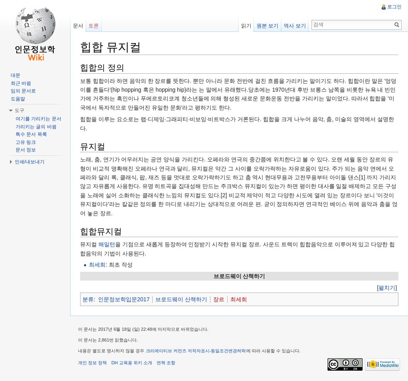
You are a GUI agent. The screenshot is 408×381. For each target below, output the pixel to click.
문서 (78, 26)
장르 (218, 299)
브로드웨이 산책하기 (181, 299)
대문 (15, 75)
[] (386, 288)
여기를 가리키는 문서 (38, 119)
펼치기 (387, 288)
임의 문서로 (23, 91)
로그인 (394, 7)
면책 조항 (166, 362)
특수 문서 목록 (31, 134)
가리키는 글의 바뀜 (36, 127)
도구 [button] (19, 110)
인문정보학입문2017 (123, 299)
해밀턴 (106, 244)
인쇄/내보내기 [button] (30, 162)
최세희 (97, 264)
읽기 (246, 26)
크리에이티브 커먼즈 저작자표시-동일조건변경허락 (196, 350)
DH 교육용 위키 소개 (131, 362)
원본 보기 (268, 26)
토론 (93, 26)
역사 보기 (295, 26)
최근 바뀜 (21, 83)
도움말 (18, 99)
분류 (88, 299)
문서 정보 (26, 150)
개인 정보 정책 (92, 362)
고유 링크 (26, 142)
